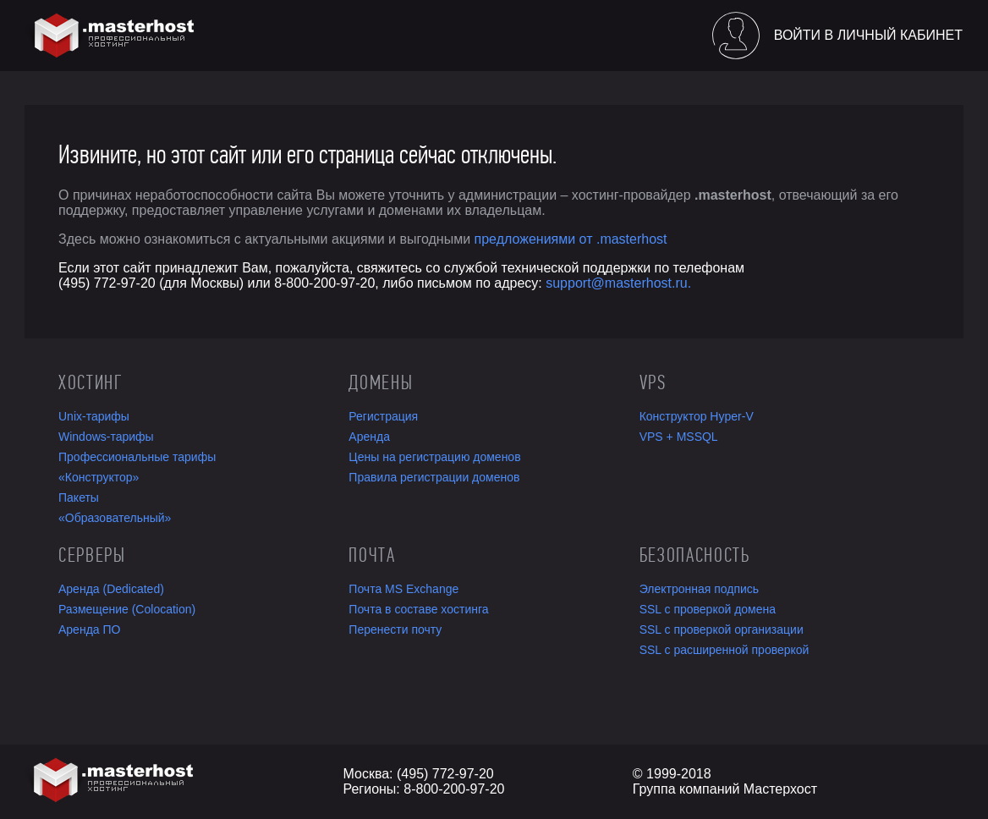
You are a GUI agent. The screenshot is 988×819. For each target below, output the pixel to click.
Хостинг (90, 382)
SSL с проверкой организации (721, 629)
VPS (653, 382)
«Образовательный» (114, 518)
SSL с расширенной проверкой (724, 650)
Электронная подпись (699, 589)
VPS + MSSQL (678, 436)
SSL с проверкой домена (707, 609)
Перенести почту (395, 629)
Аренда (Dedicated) (111, 589)
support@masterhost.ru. (618, 283)
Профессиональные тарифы (137, 457)
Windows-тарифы (106, 436)
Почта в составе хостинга (418, 609)
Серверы (92, 555)
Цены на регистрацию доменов (434, 457)
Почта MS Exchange (403, 589)
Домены (381, 382)
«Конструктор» (98, 477)
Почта (372, 555)
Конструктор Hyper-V (696, 416)
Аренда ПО (89, 629)
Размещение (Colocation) (126, 609)
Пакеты (78, 497)
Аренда (369, 436)
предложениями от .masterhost (571, 239)
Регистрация (383, 416)
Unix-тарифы (93, 416)
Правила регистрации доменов (434, 477)
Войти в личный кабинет (868, 35)
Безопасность (694, 555)
